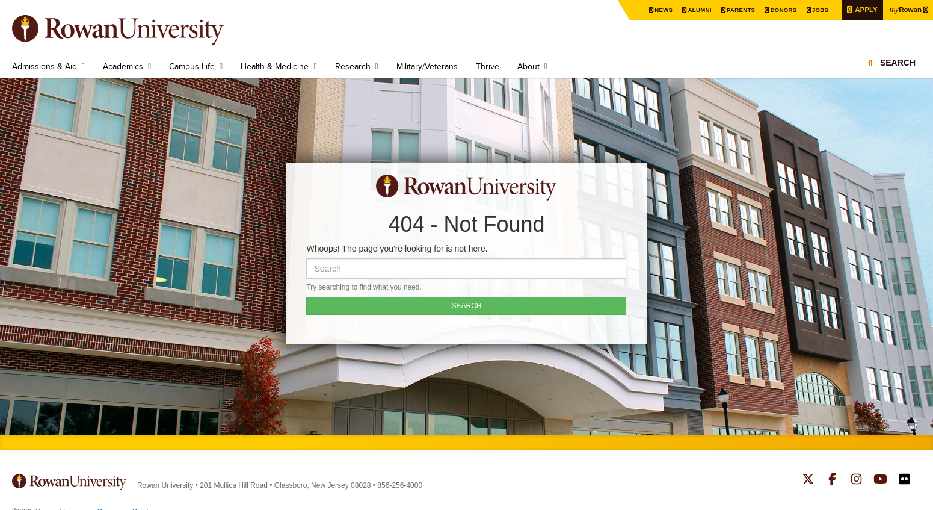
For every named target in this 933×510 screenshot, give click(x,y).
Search (898, 63)
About (528, 66)
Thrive (487, 66)
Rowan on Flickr (904, 480)
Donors (780, 10)
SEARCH (466, 306)
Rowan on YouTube (880, 480)
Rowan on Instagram (856, 480)
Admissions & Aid (44, 66)
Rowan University (135, 30)
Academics (123, 66)
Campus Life (192, 66)
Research (353, 66)
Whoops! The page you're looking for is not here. (396, 248)
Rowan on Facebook (832, 480)
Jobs (817, 10)
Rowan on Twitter (808, 480)
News (659, 10)
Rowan (904, 9)
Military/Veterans (427, 66)
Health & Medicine (275, 66)
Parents (737, 10)
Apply (863, 9)
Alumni (696, 10)
